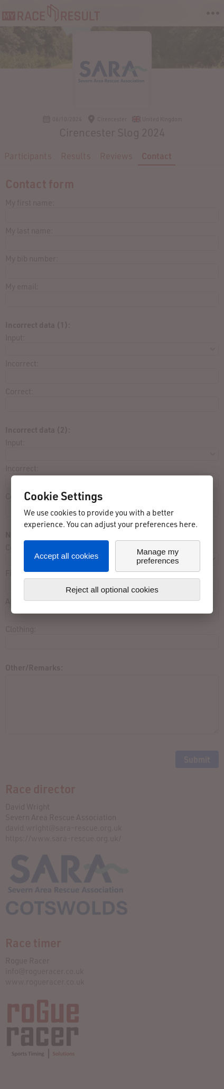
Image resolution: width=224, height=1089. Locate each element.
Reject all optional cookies (112, 589)
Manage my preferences (157, 556)
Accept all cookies (66, 555)
